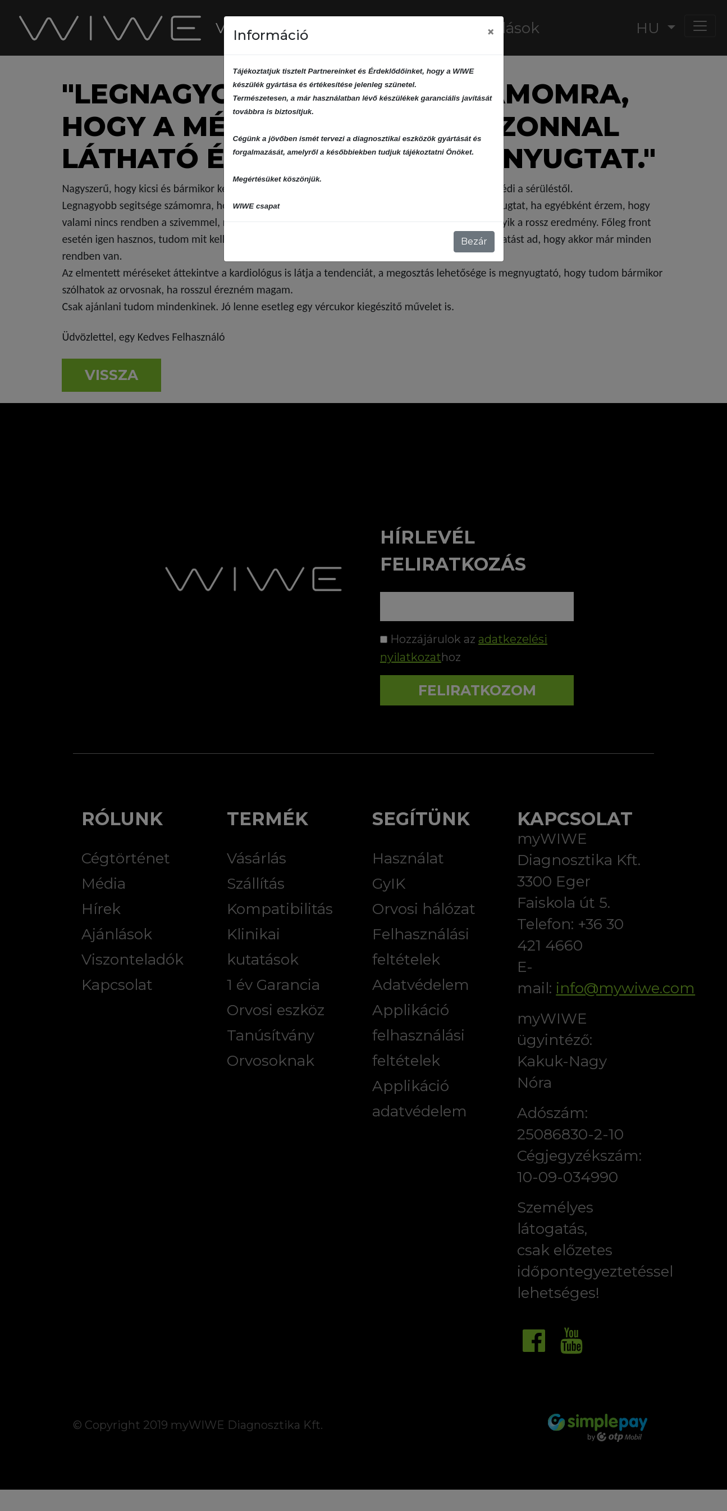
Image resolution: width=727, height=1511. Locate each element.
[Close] (491, 32)
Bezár (474, 241)
